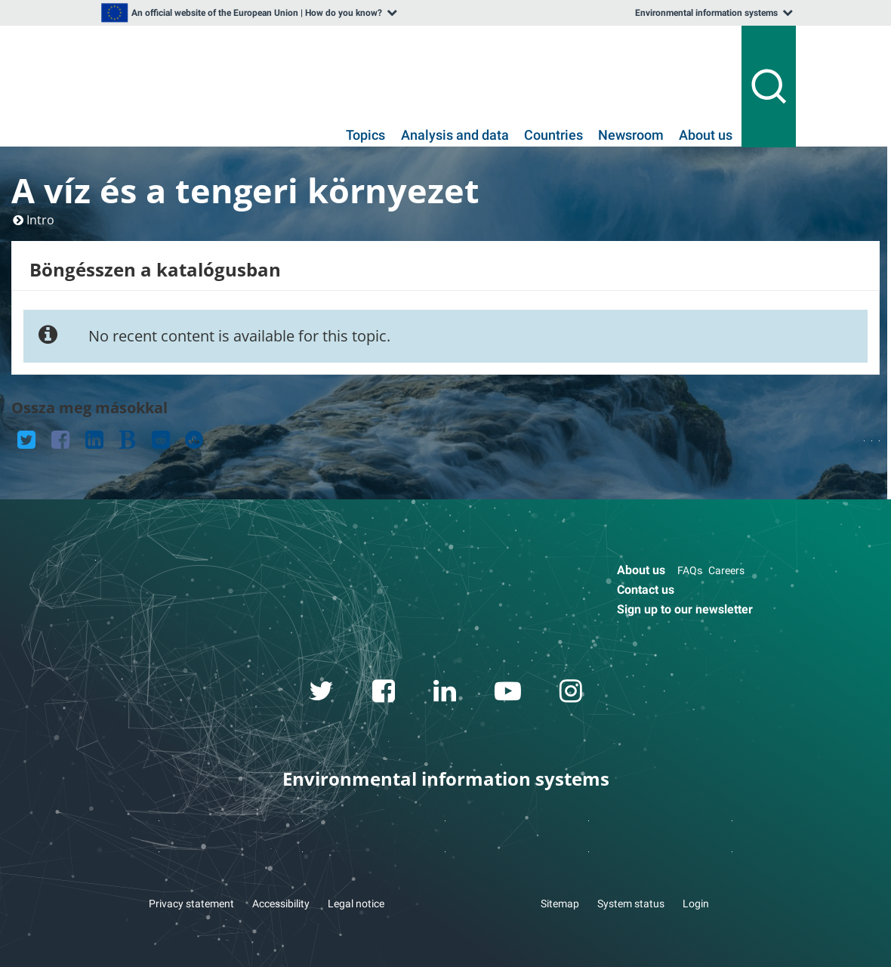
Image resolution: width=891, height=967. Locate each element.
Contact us (645, 589)
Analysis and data (455, 135)
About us (705, 135)
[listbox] (247, 13)
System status (630, 903)
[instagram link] (571, 693)
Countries (553, 135)
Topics (365, 135)
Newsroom (631, 135)
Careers (726, 570)
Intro (40, 220)
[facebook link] (384, 693)
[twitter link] (321, 693)
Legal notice (356, 903)
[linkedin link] (445, 693)
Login (696, 903)
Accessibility (281, 903)
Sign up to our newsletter (685, 609)
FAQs (689, 570)
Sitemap (560, 903)
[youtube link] (508, 693)
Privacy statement (191, 903)
